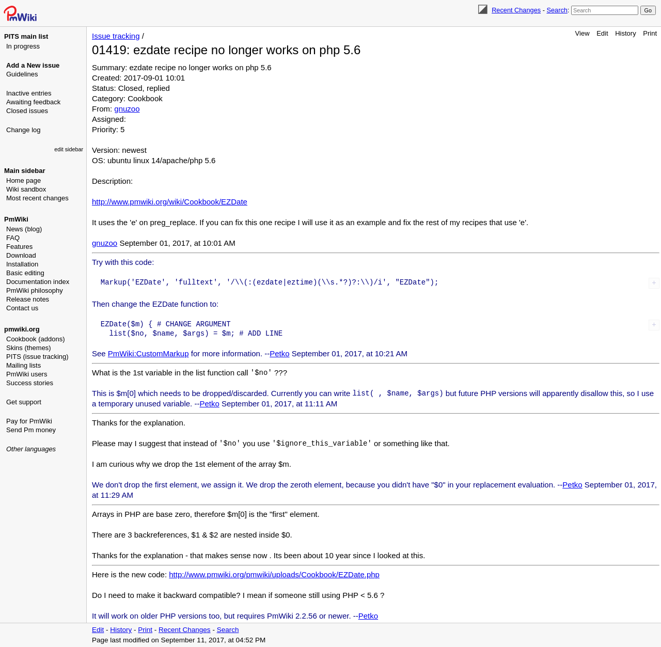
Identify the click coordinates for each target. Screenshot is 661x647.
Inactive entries (28, 93)
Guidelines (22, 74)
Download (21, 255)
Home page (23, 180)
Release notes (27, 299)
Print (650, 33)
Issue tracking (116, 35)
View (582, 33)
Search (556, 10)
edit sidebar (68, 149)
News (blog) (24, 229)
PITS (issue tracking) (37, 356)
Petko (279, 353)
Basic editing (25, 273)
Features (19, 246)
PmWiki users (26, 374)
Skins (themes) (28, 348)
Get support (23, 402)
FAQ (13, 238)
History (625, 33)
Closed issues (27, 111)
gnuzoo (126, 108)
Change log (23, 130)
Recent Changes (516, 10)
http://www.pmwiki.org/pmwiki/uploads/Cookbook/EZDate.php (274, 574)
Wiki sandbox (26, 189)
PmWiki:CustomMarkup (148, 353)
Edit (602, 33)
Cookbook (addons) (35, 339)
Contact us (22, 308)
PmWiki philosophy (34, 290)
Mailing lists (23, 365)
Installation (22, 264)
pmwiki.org (22, 329)
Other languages (31, 449)
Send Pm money (31, 430)
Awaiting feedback (33, 102)
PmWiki (16, 219)
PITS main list (26, 36)
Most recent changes (37, 198)
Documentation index (37, 282)
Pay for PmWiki (29, 421)
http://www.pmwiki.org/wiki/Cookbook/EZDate (169, 201)
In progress (23, 46)
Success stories (29, 383)
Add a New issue (32, 65)
